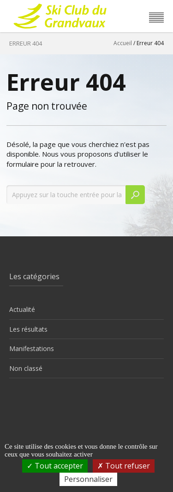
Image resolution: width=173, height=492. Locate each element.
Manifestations (31, 348)
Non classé (25, 368)
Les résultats (28, 329)
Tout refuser (123, 466)
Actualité (22, 309)
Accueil (122, 43)
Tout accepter (55, 466)
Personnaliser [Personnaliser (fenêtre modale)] (88, 479)
